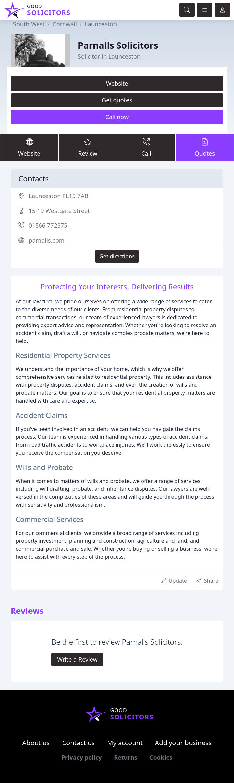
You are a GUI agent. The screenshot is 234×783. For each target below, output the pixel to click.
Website (117, 83)
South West (29, 24)
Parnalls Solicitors (118, 45)
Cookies (160, 757)
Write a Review (77, 659)
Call (146, 147)
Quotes (204, 147)
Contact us (78, 742)
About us (36, 742)
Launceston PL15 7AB (58, 196)
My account (125, 742)
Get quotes (117, 100)
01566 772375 (48, 225)
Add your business (183, 742)
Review (88, 147)
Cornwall (64, 24)
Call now (117, 117)
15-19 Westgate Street (59, 211)
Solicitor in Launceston (109, 56)
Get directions (117, 256)
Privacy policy (82, 757)
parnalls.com (47, 240)
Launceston (101, 24)
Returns (125, 757)
